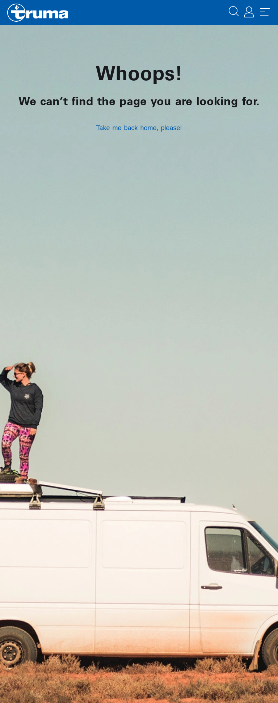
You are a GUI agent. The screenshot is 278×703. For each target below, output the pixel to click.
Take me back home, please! (139, 128)
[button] (234, 10)
